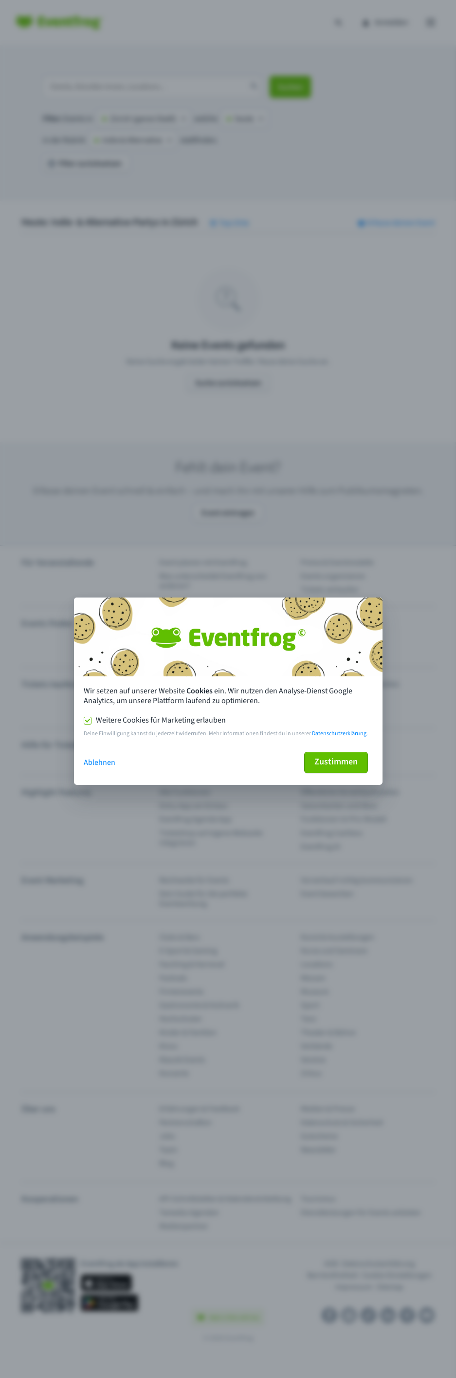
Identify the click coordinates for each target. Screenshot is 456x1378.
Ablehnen (99, 762)
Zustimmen (336, 762)
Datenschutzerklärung (339, 733)
